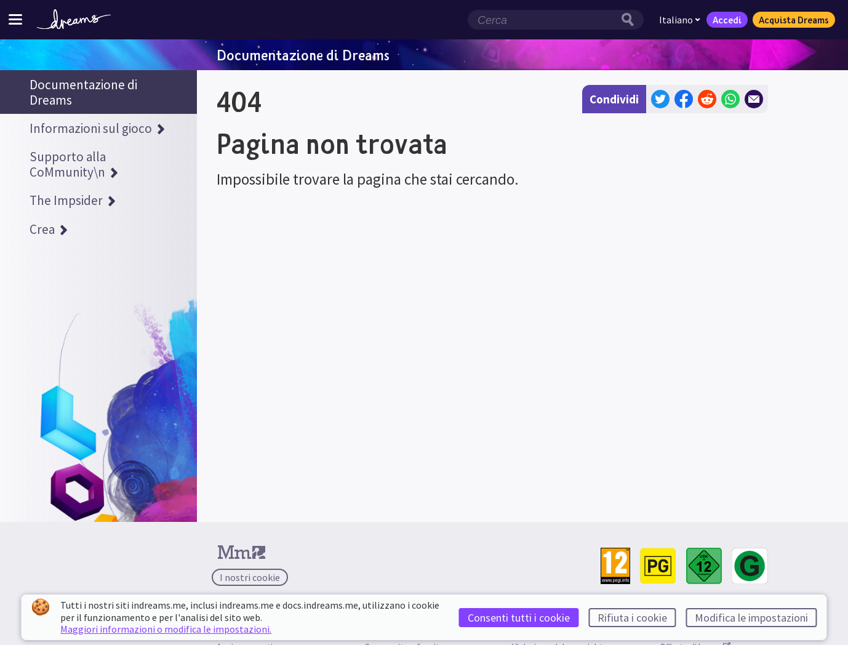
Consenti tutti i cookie (519, 618)
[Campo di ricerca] (543, 20)
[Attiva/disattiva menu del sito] (15, 19)
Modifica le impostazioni (751, 618)
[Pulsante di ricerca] (631, 20)
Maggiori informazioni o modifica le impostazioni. (165, 629)
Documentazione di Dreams (303, 55)
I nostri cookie (250, 577)
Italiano (679, 20)
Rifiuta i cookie (632, 618)
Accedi (727, 20)
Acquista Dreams (794, 20)
